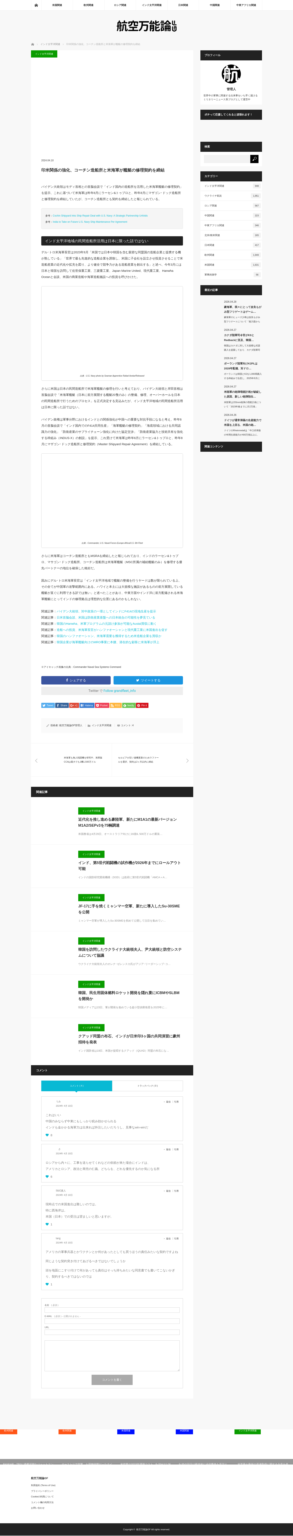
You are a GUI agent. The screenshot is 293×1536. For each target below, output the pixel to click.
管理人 (231, 89)
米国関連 (57, 5)
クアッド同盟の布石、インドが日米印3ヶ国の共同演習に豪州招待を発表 (129, 1040)
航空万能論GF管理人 (71, 725)
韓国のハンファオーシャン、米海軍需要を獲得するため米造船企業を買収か (109, 636)
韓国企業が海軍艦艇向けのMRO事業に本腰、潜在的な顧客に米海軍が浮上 (108, 642)
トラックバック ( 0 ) (147, 1086)
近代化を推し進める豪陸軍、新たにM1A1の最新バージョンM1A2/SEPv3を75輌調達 (127, 823)
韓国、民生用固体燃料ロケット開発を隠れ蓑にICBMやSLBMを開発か (128, 996)
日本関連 (183, 5)
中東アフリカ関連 (246, 5)
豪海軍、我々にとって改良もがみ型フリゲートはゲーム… (242, 309)
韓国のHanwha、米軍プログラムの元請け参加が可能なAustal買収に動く (107, 623)
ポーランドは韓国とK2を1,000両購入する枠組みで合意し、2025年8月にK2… (243, 378)
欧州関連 (88, 5)
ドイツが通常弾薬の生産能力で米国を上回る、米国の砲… (242, 422)
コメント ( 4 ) (77, 1086)
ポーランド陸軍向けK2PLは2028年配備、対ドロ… (240, 366)
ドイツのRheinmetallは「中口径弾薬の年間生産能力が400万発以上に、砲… (242, 434)
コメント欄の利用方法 (42, 1502)
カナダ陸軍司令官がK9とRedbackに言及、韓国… (239, 337)
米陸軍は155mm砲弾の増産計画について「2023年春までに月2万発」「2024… (242, 406)
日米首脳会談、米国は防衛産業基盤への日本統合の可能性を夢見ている (106, 617)
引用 (176, 1102)
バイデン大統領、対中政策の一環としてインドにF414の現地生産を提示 (106, 611)
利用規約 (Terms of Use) (43, 1485)
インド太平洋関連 (152, 5)
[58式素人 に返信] (169, 1191)
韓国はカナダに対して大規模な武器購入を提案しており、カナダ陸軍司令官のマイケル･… (242, 349)
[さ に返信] (169, 1149)
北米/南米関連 (233, 235)
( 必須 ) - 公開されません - (63, 1316)
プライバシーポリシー (42, 1491)
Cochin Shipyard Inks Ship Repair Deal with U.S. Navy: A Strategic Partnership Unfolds (100, 215)
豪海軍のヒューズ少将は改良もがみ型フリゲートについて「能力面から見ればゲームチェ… (242, 321)
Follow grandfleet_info (119, 691)
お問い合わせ (38, 1508)
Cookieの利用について (42, 1497)
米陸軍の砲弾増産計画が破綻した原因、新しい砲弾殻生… (242, 394)
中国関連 (215, 5)
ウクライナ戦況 (233, 195)
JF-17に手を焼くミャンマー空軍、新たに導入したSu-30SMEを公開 (129, 910)
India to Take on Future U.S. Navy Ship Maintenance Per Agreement (90, 221)
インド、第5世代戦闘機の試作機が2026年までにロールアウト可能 (129, 866)
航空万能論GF (143, 1530)
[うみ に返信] (169, 1102)
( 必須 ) (51, 1305)
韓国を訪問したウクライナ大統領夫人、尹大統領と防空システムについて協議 (130, 953)
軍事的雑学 (233, 274)
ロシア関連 (120, 5)
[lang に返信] (169, 1239)
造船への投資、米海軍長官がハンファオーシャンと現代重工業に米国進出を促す (112, 629)
